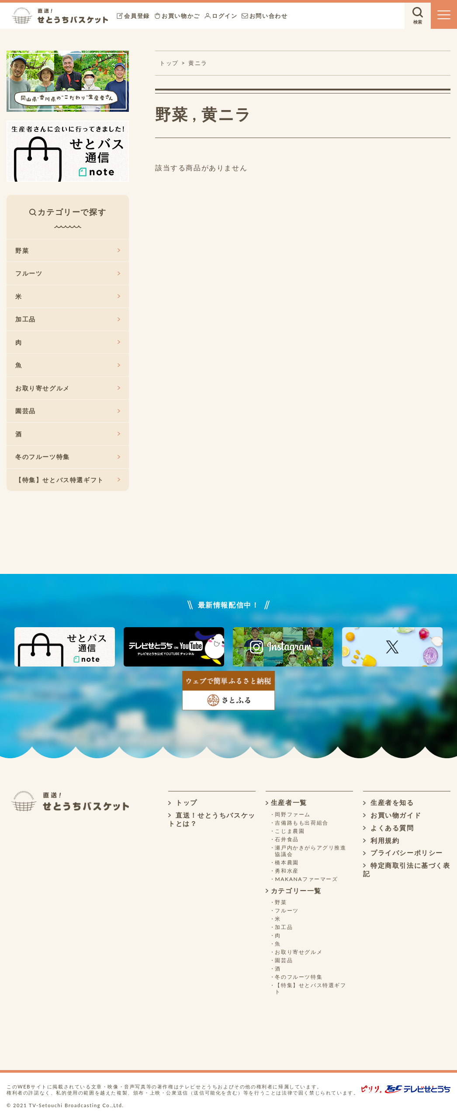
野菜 (171, 114)
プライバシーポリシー (403, 853)
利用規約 (381, 840)
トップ (182, 802)
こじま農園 (290, 831)
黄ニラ (198, 62)
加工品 (67, 319)
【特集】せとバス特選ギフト (67, 480)
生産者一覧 (286, 802)
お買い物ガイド (392, 815)
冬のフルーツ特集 (67, 456)
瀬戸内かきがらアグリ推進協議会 (310, 850)
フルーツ (67, 273)
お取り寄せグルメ (67, 388)
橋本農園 (286, 862)
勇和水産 (286, 870)
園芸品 (67, 410)
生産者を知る (388, 802)
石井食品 (286, 839)
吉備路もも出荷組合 (301, 822)
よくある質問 (388, 828)
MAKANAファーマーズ (306, 879)
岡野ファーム (293, 814)
